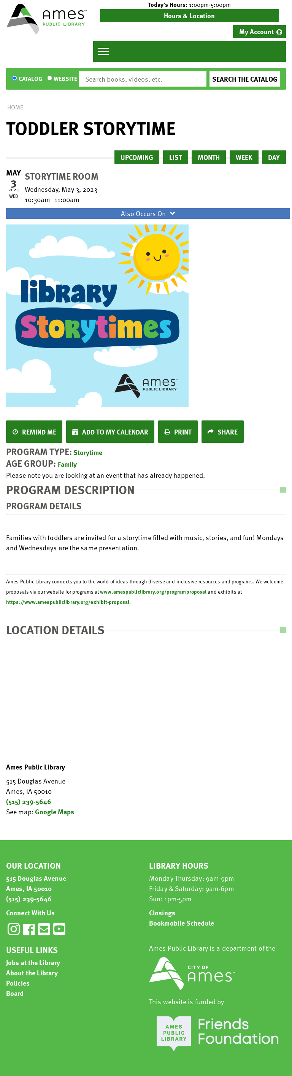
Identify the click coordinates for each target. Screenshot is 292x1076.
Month (209, 157)
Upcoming (137, 157)
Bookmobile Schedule (181, 923)
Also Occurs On (149, 213)
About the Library (32, 972)
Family (67, 464)
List (175, 157)
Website (65, 79)
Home (15, 107)
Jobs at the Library (33, 962)
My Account (256, 31)
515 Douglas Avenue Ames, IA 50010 (36, 883)
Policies (18, 983)
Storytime (87, 452)
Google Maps (54, 811)
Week (244, 157)
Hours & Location (189, 15)
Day (274, 157)
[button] (189, 4)
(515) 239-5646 (28, 801)
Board (15, 993)
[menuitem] (259, 31)
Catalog (30, 79)
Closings (162, 912)
